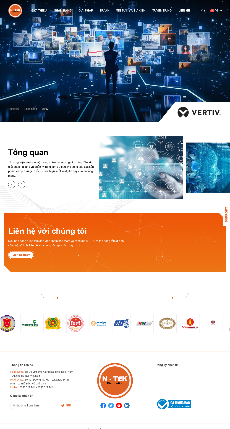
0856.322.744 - (29, 387)
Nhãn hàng (29, 108)
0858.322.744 (45, 387)
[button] (11, 184)
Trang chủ (12, 108)
